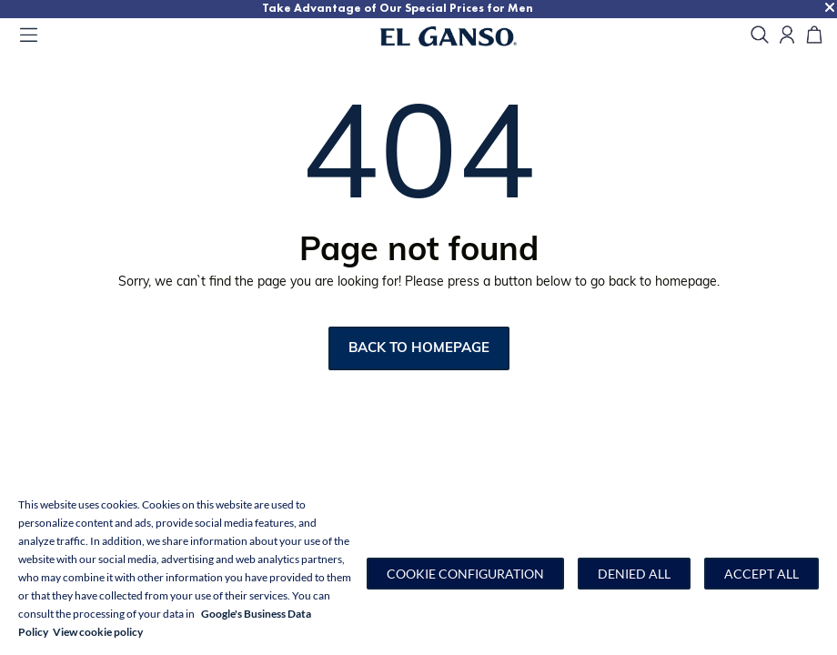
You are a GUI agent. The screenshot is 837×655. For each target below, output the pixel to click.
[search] (760, 35)
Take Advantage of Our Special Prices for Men (397, 7)
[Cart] (814, 35)
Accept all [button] (761, 573)
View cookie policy (98, 632)
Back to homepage (418, 349)
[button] (465, 574)
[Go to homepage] (470, 36)
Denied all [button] (634, 573)
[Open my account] (787, 35)
